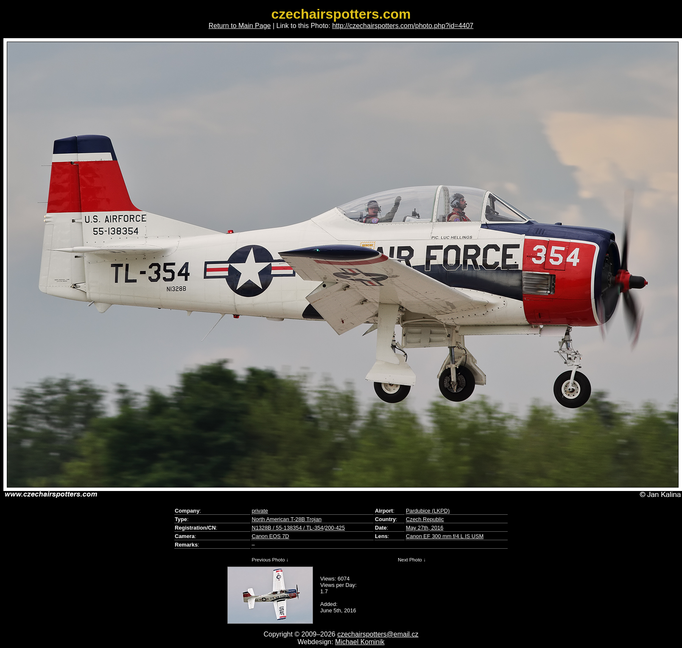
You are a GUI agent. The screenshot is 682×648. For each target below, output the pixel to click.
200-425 (335, 528)
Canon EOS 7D (270, 536)
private (260, 511)
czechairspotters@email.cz (377, 634)
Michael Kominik (359, 641)
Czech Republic (425, 519)
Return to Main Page (240, 25)
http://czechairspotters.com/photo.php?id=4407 (402, 25)
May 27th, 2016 (424, 528)
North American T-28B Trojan (286, 519)
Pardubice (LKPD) (428, 511)
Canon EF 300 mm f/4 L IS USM (445, 536)
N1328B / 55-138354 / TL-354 (287, 528)
